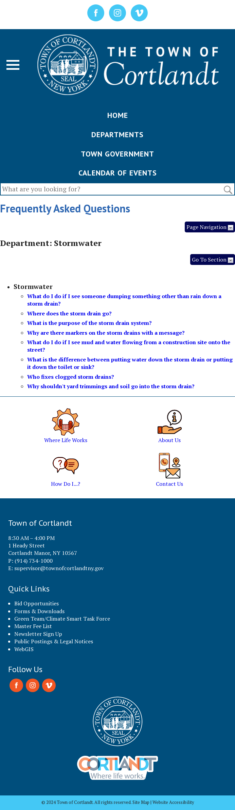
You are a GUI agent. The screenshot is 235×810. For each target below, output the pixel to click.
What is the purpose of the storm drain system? (89, 323)
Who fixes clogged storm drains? (70, 376)
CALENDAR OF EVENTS (117, 173)
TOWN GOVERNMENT (117, 154)
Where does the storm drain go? (69, 313)
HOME (117, 115)
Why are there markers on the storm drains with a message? (106, 332)
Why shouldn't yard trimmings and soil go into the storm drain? (111, 386)
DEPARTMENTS (117, 134)
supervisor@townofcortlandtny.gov (59, 568)
